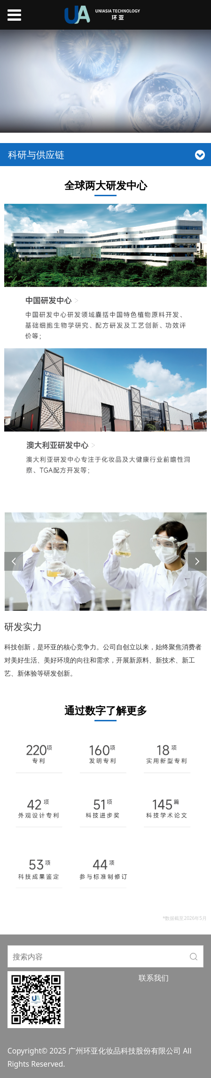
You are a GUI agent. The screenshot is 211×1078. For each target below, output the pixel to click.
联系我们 (154, 978)
